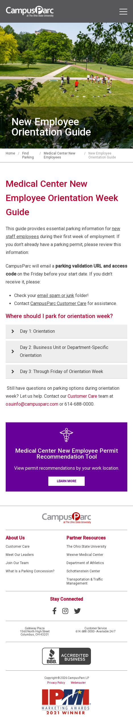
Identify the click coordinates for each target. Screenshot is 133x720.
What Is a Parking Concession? (30, 571)
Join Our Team (17, 563)
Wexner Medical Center (84, 555)
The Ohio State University (86, 547)
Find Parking (28, 155)
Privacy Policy (56, 682)
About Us (15, 538)
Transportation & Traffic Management (84, 581)
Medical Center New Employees (59, 155)
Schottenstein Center (83, 571)
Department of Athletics (85, 563)
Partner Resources (86, 538)
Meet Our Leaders (20, 555)
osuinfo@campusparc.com (32, 404)
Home (10, 153)
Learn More (66, 481)
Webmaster (78, 682)
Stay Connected (66, 599)
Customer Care (82, 396)
